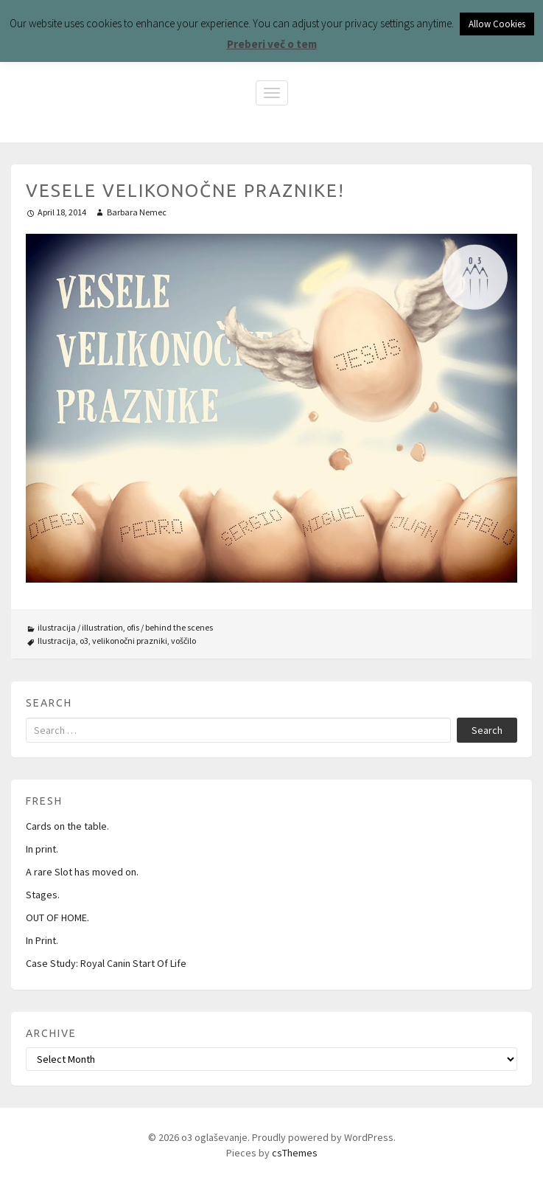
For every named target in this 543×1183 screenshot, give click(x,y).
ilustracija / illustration (80, 627)
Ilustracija (57, 640)
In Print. (42, 940)
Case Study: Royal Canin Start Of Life (106, 963)
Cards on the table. (67, 826)
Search (487, 730)
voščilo (183, 640)
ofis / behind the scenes (170, 627)
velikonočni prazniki (129, 640)
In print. (42, 849)
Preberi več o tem (272, 44)
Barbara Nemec (137, 212)
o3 (84, 640)
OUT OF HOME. (57, 917)
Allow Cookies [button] (497, 24)
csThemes (295, 1152)
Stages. (43, 894)
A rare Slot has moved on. (82, 871)
